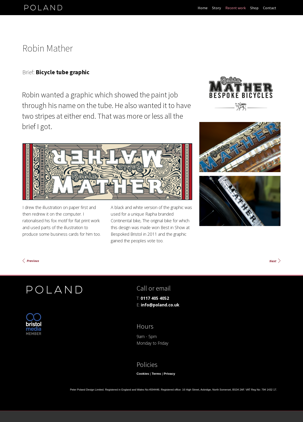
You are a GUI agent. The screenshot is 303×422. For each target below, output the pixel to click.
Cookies (143, 373)
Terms (156, 373)
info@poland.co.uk (160, 305)
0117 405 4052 (155, 298)
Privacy (169, 373)
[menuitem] (202, 7)
